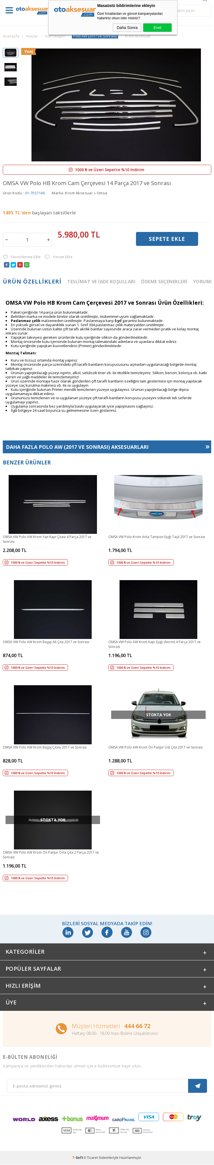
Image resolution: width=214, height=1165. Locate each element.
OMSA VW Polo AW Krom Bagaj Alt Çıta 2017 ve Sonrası (46, 642)
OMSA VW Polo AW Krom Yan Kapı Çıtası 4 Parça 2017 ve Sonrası (47, 539)
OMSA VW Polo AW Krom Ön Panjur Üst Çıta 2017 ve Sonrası (155, 747)
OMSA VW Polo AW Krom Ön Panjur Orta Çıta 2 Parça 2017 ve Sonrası (51, 854)
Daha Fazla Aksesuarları (77, 447)
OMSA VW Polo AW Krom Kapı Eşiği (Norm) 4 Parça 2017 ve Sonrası (154, 644)
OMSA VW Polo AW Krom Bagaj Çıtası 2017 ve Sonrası (45, 747)
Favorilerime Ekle (22, 257)
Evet (157, 27)
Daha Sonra (127, 27)
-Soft (78, 1158)
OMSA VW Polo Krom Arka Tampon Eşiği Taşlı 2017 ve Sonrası (156, 536)
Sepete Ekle (167, 239)
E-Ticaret (91, 1158)
